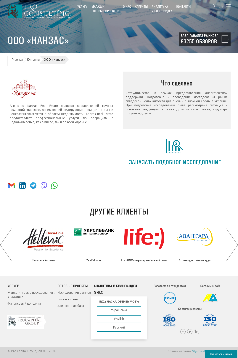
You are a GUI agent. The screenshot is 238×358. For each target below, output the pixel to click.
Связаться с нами (221, 354)
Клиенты (141, 6)
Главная (17, 60)
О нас (127, 6)
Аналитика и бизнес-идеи (162, 8)
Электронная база (70, 306)
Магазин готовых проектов (105, 8)
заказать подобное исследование (175, 162)
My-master (200, 351)
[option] (43, 245)
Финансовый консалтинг (25, 304)
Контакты (183, 6)
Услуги (82, 6)
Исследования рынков (74, 293)
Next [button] (232, 245)
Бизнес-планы (67, 299)
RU (220, 7)
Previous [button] (6, 245)
